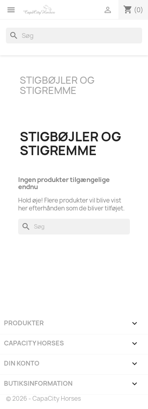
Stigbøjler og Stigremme (57, 85)
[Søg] (74, 35)
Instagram (56, 277)
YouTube (34, 277)
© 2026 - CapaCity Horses (43, 398)
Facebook (13, 277)
